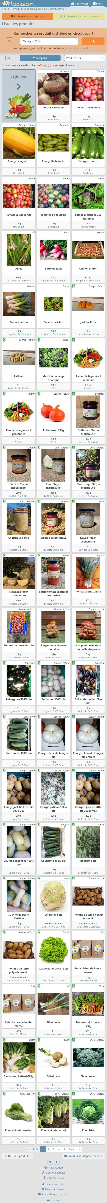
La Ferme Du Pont (53, 1034)
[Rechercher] (93, 41)
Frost (53, 442)
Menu (98, 3)
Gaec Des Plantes (88, 980)
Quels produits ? (17, 1156)
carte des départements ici (76, 48)
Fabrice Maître (88, 226)
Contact (53, 1200)
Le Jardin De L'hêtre (88, 603)
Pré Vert (53, 388)
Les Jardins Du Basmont (19, 280)
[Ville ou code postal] (49, 41)
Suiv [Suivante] (71, 1149)
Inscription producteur (53, 1194)
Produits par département (83, 1156)
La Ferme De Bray (53, 657)
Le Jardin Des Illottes (88, 334)
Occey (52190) (47, 65)
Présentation (53, 1167)
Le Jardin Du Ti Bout (19, 711)
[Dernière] (79, 1149)
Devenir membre (53, 1184)
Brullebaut (53, 119)
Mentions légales (53, 1172)
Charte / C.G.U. (53, 1177)
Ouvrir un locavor (53, 1189)
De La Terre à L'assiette (53, 926)
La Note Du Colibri (88, 442)
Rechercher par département (79, 16)
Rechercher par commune (27, 16)
